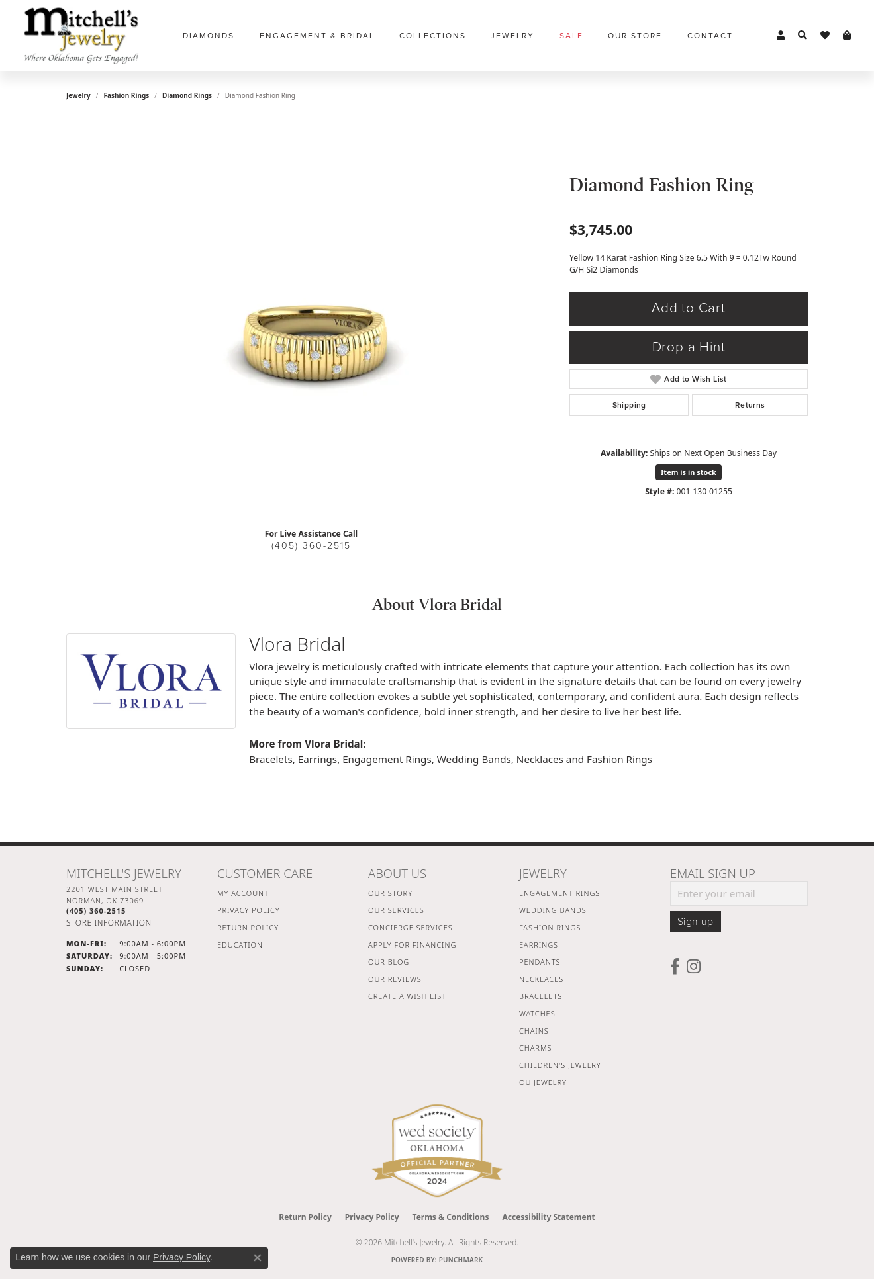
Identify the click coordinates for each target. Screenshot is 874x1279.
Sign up (695, 921)
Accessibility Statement (548, 1217)
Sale (571, 35)
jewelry (78, 95)
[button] (781, 36)
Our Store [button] (635, 35)
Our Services (396, 910)
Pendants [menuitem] (539, 962)
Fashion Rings (127, 95)
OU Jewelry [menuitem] (543, 1082)
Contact (710, 35)
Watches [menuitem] (537, 1013)
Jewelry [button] (512, 35)
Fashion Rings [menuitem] (550, 927)
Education (240, 944)
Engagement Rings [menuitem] (559, 893)
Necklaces (539, 759)
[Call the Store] (96, 911)
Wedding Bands (474, 759)
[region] (311, 318)
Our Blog (388, 962)
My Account (243, 893)
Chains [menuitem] (534, 1031)
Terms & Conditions (451, 1217)
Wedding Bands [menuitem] (553, 910)
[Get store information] (109, 922)
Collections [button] (432, 35)
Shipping (629, 405)
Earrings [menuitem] (538, 944)
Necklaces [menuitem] (541, 979)
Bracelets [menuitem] (540, 996)
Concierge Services (410, 927)
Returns (750, 405)
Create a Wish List (407, 996)
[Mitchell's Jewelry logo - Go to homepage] (81, 35)
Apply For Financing (412, 944)
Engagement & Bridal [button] (317, 35)
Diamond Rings (187, 95)
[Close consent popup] (258, 1258)
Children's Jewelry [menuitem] (560, 1065)
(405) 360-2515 (311, 545)
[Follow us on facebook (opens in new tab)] (675, 967)
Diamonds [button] (208, 35)
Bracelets (270, 759)
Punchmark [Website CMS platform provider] (461, 1259)
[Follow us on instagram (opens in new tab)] (694, 967)
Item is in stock (688, 472)
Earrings (317, 759)
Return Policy (248, 927)
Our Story (390, 893)
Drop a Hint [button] (689, 347)
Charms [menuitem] (535, 1048)
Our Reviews (395, 979)
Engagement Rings (387, 759)
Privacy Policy (248, 910)
